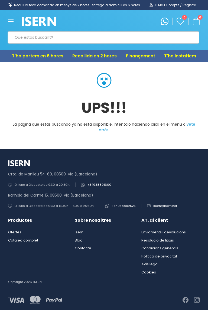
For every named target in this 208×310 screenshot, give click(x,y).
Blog (79, 240)
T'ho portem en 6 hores (37, 56)
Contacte (83, 248)
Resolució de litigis (157, 240)
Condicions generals (159, 248)
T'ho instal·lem (180, 56)
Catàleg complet (23, 240)
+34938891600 (99, 185)
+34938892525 (124, 206)
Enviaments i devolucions (163, 232)
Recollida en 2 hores (94, 56)
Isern (79, 232)
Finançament (140, 56)
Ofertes (14, 232)
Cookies (148, 272)
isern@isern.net (165, 206)
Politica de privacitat (159, 256)
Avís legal (149, 264)
